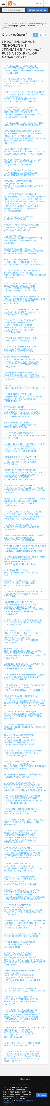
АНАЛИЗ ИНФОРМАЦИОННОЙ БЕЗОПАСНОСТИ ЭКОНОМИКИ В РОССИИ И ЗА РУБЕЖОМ (20, 583)
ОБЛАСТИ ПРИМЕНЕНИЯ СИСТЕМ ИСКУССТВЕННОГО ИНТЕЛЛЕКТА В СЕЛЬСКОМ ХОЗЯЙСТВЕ (22, 312)
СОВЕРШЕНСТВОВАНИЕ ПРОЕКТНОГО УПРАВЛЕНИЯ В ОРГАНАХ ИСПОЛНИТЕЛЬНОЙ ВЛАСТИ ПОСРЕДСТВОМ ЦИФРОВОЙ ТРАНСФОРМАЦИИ (24, 1032)
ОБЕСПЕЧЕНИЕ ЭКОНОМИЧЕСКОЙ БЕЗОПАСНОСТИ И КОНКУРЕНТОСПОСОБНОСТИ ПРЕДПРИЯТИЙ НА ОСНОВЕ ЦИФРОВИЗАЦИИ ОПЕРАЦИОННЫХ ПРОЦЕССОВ (22, 977)
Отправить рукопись (37, 10)
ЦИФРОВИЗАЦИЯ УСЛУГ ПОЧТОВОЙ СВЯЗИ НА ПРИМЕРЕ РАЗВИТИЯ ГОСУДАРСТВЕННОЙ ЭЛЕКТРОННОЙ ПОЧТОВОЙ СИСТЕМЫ (23, 799)
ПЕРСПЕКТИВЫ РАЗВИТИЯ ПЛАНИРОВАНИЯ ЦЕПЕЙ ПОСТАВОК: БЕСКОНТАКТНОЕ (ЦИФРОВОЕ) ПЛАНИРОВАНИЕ (23, 397)
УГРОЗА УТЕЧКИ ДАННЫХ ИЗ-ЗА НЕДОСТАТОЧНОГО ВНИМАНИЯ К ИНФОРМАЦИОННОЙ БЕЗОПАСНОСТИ (24, 262)
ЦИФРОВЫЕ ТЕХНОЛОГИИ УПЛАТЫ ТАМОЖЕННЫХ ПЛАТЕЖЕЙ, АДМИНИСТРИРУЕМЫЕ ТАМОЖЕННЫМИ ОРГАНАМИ (25, 274)
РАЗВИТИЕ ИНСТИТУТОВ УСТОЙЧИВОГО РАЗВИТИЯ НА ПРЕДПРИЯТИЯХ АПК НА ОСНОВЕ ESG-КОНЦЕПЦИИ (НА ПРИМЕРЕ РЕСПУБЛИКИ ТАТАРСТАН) (25, 924)
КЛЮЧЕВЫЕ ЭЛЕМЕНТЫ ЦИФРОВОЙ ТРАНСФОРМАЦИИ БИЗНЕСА (22, 1044)
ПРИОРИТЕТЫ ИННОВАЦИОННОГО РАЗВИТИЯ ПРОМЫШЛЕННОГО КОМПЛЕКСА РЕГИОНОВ (22, 811)
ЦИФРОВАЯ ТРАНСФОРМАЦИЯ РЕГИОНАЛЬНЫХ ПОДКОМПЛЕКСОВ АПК (25, 989)
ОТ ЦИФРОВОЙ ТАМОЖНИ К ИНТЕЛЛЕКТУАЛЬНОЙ (18, 218)
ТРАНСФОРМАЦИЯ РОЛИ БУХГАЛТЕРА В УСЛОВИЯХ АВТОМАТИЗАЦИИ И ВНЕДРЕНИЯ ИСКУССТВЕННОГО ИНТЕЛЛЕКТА (25, 502)
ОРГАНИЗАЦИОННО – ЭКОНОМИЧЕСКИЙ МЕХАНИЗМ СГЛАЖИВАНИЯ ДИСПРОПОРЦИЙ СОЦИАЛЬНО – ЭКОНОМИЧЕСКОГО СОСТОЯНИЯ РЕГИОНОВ (22, 412)
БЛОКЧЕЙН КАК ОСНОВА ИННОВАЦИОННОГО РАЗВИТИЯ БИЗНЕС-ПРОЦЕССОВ (20, 424)
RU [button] (46, 3)
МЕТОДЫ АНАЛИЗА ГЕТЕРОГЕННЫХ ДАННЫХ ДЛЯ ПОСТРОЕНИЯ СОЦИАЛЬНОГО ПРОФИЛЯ (22, 162)
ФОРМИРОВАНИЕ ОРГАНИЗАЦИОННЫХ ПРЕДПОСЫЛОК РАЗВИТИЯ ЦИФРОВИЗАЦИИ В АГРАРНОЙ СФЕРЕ (24, 687)
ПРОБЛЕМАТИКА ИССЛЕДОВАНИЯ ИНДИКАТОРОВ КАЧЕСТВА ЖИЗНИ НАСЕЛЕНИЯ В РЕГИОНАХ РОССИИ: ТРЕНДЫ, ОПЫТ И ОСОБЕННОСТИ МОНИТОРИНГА (22, 1056)
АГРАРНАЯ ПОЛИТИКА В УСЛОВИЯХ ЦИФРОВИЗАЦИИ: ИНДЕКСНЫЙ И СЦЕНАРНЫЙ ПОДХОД (22, 753)
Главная (5, 23)
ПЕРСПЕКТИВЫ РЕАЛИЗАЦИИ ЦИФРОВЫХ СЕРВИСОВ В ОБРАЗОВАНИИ (19, 944)
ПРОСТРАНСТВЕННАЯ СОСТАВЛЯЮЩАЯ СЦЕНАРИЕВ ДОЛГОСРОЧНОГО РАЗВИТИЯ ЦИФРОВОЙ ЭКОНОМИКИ (25, 548)
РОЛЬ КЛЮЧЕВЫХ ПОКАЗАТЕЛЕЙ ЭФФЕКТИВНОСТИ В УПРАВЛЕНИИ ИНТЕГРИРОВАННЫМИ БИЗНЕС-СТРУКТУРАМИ (22, 460)
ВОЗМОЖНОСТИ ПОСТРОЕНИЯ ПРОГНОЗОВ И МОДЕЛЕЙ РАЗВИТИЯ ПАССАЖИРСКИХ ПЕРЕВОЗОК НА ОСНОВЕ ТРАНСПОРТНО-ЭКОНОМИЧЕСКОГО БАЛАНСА (23, 475)
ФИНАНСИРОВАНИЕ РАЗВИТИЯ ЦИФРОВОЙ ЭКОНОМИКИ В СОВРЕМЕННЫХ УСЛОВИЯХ (20, 348)
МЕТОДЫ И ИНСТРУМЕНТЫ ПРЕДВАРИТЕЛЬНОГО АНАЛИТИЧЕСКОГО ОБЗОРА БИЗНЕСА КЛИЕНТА (23, 184)
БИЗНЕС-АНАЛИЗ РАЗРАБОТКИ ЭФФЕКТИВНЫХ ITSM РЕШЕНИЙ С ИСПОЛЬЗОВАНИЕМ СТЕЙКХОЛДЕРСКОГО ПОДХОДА (21, 880)
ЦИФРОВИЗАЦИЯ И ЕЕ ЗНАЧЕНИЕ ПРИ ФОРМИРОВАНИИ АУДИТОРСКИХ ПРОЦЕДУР (24, 593)
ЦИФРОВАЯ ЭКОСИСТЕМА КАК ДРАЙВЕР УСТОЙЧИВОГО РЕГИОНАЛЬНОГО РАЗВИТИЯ (25, 822)
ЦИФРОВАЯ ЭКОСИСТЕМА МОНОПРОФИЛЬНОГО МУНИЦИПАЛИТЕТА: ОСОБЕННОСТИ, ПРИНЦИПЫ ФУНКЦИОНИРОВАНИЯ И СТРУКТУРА (23, 910)
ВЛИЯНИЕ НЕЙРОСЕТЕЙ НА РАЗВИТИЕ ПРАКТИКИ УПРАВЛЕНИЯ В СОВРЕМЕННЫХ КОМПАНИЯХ (24, 666)
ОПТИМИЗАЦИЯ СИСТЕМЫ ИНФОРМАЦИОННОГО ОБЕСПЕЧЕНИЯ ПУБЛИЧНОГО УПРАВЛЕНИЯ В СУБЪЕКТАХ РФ (23, 82)
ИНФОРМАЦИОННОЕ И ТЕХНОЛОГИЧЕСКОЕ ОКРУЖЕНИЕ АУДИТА (21, 572)
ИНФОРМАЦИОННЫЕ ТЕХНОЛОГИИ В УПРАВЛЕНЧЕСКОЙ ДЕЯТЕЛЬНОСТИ (23, 124)
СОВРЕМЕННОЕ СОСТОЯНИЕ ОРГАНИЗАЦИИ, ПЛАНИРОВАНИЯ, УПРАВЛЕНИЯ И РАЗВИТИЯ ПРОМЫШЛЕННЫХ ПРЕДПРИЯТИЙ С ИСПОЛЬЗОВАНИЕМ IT (23, 112)
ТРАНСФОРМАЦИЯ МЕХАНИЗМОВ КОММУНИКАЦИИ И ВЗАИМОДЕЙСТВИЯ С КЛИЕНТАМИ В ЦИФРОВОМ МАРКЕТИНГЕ (24, 300)
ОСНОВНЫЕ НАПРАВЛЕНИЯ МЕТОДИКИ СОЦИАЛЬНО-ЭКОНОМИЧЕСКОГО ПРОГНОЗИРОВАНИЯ (24, 677)
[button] (3, 3)
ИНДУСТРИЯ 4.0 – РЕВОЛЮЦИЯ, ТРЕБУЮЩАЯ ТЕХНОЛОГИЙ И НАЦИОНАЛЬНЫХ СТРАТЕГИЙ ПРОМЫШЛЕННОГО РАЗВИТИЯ (20, 287)
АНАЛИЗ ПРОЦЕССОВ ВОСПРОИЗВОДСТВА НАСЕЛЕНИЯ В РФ (24, 387)
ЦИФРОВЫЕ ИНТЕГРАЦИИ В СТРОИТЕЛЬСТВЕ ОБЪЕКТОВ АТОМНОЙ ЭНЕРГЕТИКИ (24, 435)
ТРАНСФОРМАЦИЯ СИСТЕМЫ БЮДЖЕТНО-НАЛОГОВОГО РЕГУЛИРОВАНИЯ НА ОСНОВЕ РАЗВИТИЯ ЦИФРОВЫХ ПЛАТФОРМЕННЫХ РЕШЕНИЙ (19, 740)
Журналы (15, 23)
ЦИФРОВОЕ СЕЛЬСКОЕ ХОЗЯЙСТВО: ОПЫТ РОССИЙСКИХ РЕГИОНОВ (23, 935)
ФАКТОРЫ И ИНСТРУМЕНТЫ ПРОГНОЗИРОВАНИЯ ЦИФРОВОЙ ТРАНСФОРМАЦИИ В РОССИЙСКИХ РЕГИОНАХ (22, 1000)
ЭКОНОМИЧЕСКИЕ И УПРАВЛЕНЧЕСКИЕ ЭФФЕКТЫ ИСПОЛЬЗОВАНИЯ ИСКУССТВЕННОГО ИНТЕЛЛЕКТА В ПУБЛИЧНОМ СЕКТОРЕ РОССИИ (24, 447)
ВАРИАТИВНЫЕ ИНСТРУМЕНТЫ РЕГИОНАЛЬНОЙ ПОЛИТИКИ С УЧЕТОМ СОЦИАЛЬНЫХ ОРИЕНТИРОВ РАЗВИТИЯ (25, 151)
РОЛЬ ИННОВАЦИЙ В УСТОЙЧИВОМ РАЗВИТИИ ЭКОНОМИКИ (22, 775)
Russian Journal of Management (35, 23)
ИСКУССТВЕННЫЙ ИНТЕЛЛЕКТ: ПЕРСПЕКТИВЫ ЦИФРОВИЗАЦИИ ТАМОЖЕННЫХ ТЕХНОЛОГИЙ (21, 172)
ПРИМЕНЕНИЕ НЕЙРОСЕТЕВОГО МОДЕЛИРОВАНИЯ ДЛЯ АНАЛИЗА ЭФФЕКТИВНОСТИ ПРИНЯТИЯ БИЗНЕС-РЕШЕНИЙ (24, 376)
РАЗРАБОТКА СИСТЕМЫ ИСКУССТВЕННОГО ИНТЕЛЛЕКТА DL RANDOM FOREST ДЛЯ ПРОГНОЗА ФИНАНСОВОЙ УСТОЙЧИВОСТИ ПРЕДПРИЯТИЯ (22, 362)
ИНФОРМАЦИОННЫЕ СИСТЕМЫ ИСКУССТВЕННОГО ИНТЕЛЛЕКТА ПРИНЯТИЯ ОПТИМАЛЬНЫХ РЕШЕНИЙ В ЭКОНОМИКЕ (24, 69)
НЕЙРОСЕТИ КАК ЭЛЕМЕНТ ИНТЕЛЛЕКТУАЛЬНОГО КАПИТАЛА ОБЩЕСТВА (21, 527)
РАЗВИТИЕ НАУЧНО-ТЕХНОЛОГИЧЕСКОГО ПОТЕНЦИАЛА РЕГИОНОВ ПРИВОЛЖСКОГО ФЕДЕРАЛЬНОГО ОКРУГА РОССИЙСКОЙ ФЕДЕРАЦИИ (24, 653)
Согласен (42, 1095)
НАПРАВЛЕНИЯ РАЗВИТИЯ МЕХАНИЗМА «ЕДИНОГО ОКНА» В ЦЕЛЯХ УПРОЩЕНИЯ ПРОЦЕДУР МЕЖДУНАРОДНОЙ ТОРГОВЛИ (24, 560)
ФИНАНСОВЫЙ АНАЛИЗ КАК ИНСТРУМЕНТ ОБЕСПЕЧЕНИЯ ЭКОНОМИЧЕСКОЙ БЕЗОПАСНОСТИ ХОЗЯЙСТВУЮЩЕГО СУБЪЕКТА (22, 867)
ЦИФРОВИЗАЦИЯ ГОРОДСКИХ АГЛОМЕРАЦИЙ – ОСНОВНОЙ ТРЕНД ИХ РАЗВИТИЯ (25, 726)
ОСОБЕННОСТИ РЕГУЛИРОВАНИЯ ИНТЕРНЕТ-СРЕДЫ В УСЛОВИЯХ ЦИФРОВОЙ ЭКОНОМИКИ (21, 227)
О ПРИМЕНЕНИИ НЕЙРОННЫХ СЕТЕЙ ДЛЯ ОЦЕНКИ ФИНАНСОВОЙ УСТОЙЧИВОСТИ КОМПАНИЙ (23, 537)
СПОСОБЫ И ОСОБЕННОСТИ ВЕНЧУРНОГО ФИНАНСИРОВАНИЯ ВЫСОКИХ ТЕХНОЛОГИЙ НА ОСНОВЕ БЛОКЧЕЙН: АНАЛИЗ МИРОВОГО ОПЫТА (25, 786)
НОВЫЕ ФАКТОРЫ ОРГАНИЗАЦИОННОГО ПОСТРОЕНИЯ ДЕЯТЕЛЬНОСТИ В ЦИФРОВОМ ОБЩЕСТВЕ (23, 239)
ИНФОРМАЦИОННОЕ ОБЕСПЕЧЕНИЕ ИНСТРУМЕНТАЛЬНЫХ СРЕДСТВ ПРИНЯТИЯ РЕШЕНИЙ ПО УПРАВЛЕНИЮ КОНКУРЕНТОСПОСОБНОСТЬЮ (25, 515)
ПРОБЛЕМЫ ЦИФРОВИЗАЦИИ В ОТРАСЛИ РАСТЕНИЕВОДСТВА (20, 339)
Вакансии (25, 1079)
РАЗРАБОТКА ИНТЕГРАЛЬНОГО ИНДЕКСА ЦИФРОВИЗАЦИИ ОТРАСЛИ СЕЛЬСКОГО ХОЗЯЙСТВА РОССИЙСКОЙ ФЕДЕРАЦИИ (24, 489)
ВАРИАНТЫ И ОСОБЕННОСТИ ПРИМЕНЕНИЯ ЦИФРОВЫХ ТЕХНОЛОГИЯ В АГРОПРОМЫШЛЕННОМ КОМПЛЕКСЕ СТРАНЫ (25, 765)
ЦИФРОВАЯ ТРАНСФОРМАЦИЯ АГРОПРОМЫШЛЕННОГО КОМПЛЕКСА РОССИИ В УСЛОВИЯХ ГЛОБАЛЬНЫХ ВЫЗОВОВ (23, 715)
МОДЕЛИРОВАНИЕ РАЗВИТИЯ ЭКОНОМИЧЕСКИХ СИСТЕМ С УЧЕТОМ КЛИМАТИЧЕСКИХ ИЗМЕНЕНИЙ (24, 251)
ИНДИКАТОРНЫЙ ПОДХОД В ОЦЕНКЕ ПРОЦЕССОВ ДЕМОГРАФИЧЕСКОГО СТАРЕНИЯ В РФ (23, 622)
